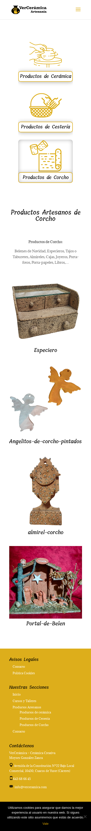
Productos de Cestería (45, 127)
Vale (45, 823)
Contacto (19, 666)
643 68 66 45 (22, 779)
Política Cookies (24, 673)
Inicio (17, 694)
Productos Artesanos (27, 707)
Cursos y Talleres (24, 701)
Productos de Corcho (46, 177)
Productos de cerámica (35, 712)
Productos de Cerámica (45, 76)
